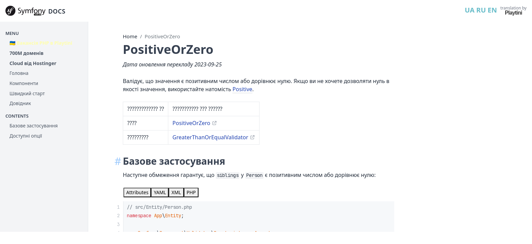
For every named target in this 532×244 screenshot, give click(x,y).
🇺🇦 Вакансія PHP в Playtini (41, 43)
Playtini (513, 13)
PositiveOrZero (162, 36)
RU (481, 10)
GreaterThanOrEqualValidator (210, 137)
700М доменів (26, 53)
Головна (19, 73)
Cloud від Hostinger (33, 63)
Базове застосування (34, 125)
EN (492, 10)
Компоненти (24, 83)
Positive (242, 89)
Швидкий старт (27, 93)
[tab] (137, 192)
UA (470, 10)
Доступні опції (26, 136)
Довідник (20, 103)
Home (130, 36)
